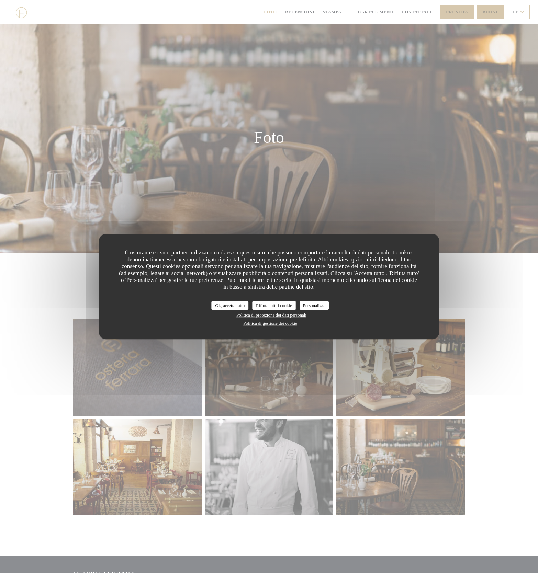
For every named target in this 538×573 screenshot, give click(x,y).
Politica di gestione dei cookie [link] (270, 323)
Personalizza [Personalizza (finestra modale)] (314, 305)
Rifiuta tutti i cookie (274, 305)
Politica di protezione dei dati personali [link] (271, 315)
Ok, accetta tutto (230, 305)
